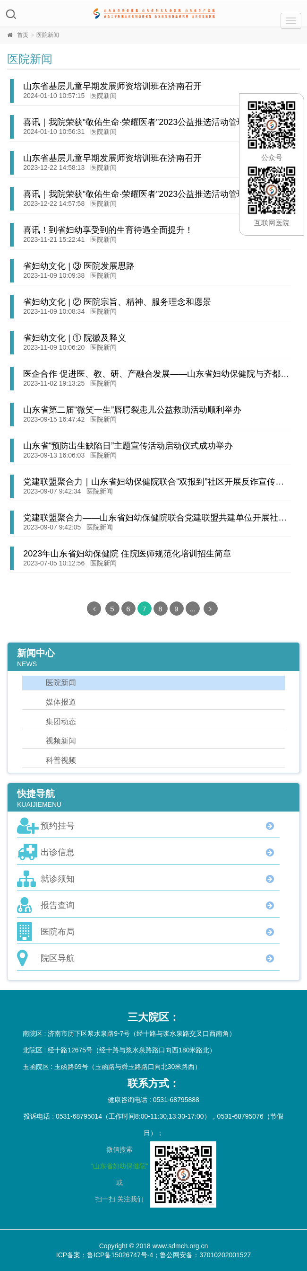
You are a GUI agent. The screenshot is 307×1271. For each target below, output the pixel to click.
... (192, 609)
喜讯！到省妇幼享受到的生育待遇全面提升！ (108, 230)
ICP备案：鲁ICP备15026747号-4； (108, 1255)
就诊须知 (58, 878)
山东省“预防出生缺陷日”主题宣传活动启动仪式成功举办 (128, 445)
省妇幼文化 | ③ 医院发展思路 (79, 266)
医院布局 (58, 931)
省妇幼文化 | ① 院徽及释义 (74, 338)
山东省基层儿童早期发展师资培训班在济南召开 (112, 86)
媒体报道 (61, 702)
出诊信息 (58, 852)
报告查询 (58, 905)
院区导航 (58, 958)
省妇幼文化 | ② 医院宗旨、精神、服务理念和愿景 (117, 302)
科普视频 (61, 760)
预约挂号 (58, 825)
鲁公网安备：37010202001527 (205, 1255)
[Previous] (94, 608)
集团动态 (61, 721)
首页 (22, 35)
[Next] (211, 608)
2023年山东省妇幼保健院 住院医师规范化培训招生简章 (127, 553)
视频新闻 (61, 741)
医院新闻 (103, 95)
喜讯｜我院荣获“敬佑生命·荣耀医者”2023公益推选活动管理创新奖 (147, 122)
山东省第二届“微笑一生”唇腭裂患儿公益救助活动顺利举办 (132, 410)
